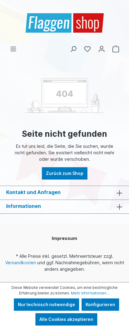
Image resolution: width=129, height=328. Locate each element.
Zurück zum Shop (64, 173)
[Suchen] (73, 49)
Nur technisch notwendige (46, 304)
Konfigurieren (100, 304)
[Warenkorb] (116, 49)
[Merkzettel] (87, 49)
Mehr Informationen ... (90, 293)
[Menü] (13, 49)
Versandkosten (20, 262)
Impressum (64, 238)
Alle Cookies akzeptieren (66, 319)
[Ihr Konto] (102, 49)
